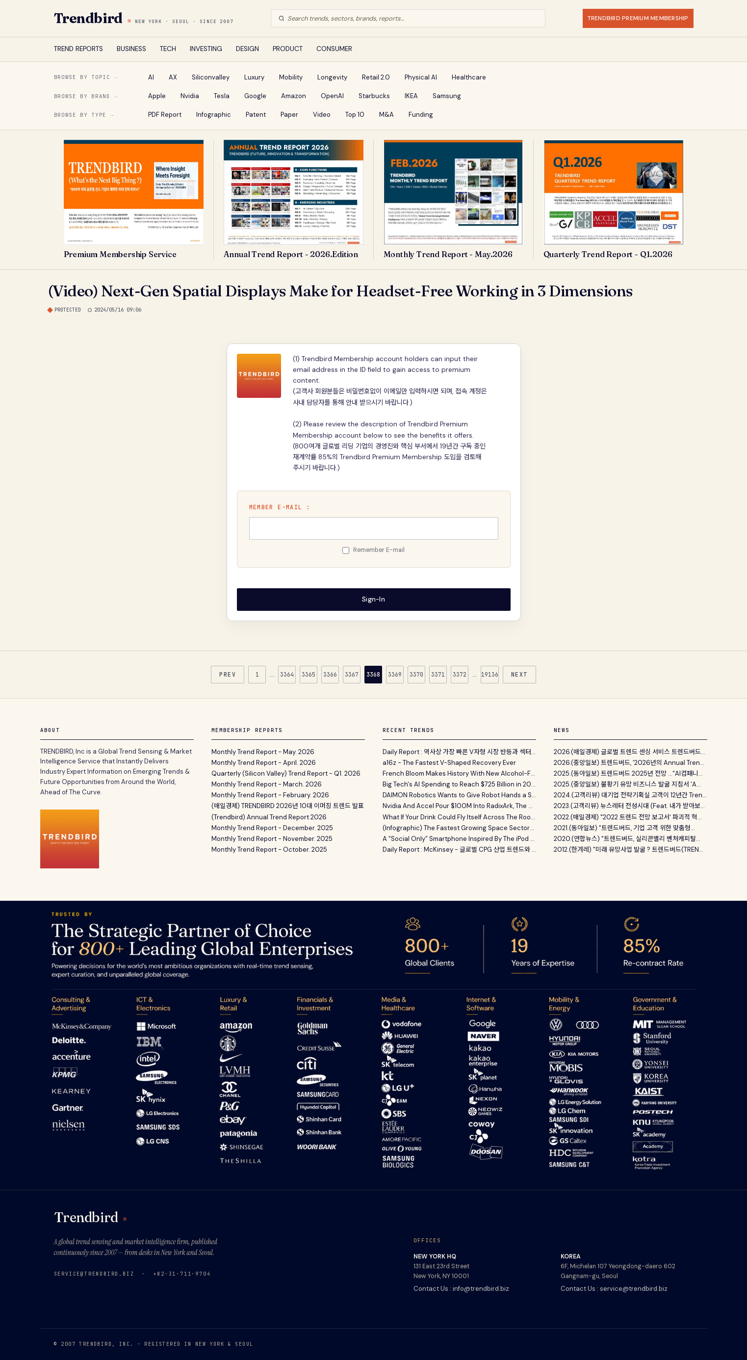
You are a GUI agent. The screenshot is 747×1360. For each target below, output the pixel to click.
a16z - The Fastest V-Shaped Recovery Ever (449, 762)
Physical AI (421, 77)
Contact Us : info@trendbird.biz (461, 1288)
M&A (386, 114)
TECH (168, 49)
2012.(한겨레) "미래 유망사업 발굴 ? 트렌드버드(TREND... (630, 849)
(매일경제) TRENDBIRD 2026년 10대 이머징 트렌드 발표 (287, 806)
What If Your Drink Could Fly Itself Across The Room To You (459, 816)
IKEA (411, 96)
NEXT (519, 674)
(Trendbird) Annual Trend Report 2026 (269, 816)
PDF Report (164, 114)
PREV (227, 674)
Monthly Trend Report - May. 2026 (262, 751)
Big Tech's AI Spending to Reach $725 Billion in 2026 (459, 784)
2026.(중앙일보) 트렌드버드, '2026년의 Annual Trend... (630, 762)
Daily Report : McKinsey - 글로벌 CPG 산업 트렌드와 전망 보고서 (459, 849)
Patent (256, 114)
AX (173, 77)
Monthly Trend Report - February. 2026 (270, 795)
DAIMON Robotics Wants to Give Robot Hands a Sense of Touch (459, 795)
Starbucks (374, 96)
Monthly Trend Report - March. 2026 (266, 784)
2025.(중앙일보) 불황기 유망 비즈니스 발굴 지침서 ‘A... (627, 784)
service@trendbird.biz (94, 1273)
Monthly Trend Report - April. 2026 (263, 762)
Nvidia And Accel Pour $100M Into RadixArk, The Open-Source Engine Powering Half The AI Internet (459, 806)
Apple (157, 96)
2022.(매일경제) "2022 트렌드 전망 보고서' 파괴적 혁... (628, 816)
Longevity (332, 77)
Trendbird (88, 18)
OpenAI (332, 96)
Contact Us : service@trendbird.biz (614, 1288)
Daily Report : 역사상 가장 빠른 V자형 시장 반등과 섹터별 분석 (459, 751)
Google (255, 96)
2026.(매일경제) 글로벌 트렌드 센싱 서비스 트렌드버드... (629, 751)
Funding (421, 114)
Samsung (447, 96)
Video (322, 114)
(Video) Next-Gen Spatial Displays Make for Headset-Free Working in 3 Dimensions (340, 290)
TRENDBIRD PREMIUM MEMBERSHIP (638, 18)
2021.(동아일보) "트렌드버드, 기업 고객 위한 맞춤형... (624, 828)
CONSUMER (334, 49)
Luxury (254, 77)
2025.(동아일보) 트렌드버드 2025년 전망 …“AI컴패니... (628, 773)
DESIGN (247, 49)
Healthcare (469, 77)
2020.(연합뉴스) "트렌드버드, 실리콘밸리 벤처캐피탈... (627, 839)
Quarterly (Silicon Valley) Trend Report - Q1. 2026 (286, 773)
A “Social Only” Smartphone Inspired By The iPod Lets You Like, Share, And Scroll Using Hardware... (459, 839)
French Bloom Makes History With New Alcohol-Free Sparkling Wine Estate (459, 773)
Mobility (291, 77)
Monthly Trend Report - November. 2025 (272, 839)
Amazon (293, 96)
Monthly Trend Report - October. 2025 (269, 849)
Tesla (222, 96)
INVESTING (206, 49)
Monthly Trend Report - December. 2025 (272, 828)
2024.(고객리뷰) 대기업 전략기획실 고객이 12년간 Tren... (630, 795)
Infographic (213, 114)
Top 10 (354, 114)
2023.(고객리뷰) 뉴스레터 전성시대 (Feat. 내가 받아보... (629, 806)
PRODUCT (288, 49)
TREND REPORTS (78, 49)
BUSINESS (131, 49)
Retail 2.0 (376, 77)
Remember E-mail (379, 550)
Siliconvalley (211, 77)
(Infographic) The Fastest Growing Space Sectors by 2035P (459, 828)
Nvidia (189, 96)
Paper (289, 114)
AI (151, 77)
